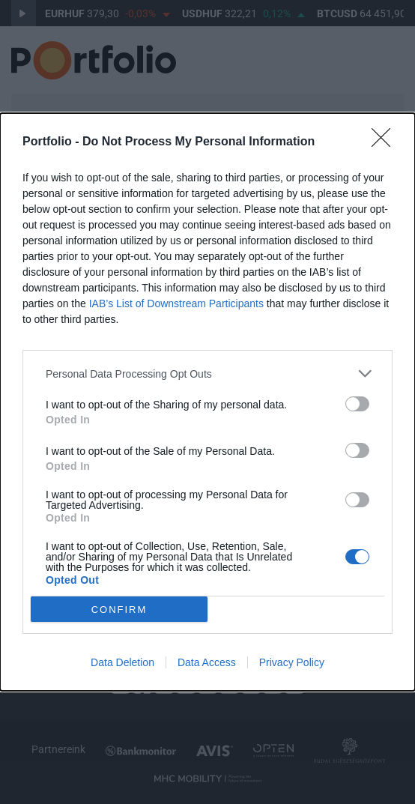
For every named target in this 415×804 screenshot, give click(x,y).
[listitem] (207, 373)
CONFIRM (119, 608)
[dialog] (207, 402)
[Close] (386, 142)
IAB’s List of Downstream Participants (176, 303)
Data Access (207, 662)
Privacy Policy (291, 662)
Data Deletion (122, 662)
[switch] (357, 403)
